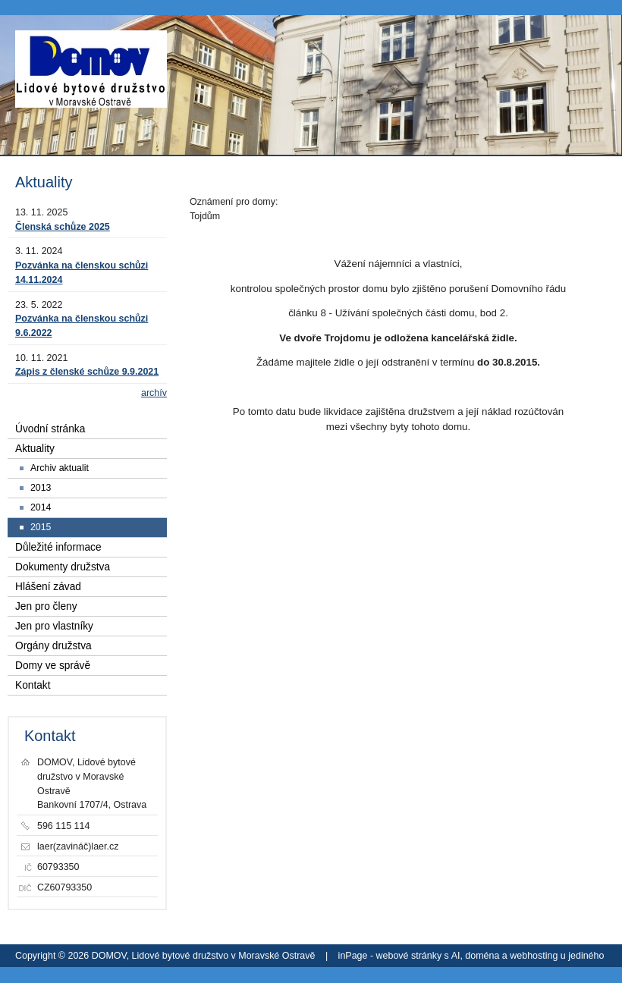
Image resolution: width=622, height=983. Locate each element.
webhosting (534, 955)
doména (482, 955)
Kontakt (33, 685)
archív (154, 393)
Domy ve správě (52, 665)
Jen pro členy (46, 606)
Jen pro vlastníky (54, 626)
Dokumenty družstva (62, 567)
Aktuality (35, 448)
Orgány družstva (53, 646)
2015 (40, 527)
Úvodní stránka (50, 429)
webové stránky (409, 955)
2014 (40, 507)
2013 (40, 487)
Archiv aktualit (59, 468)
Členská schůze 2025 (62, 226)
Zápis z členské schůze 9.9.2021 (87, 371)
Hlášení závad (48, 586)
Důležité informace (58, 547)
